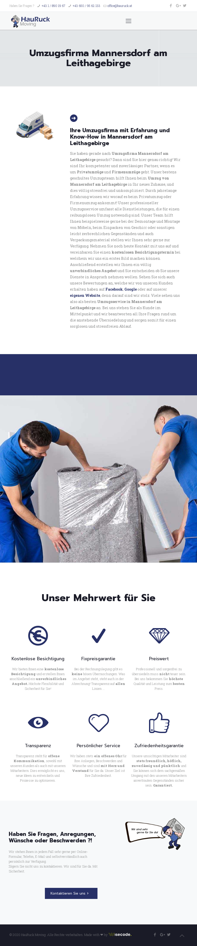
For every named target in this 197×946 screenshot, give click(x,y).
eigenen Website (85, 295)
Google (130, 289)
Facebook (114, 289)
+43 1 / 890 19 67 (53, 6)
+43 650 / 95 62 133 (86, 6)
